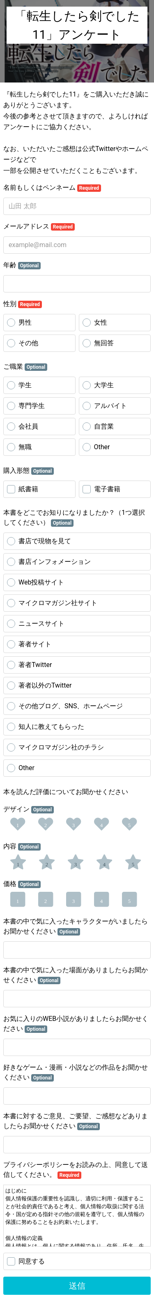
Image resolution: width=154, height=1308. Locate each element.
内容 (22, 846)
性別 (22, 304)
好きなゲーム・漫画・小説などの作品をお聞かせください (75, 1072)
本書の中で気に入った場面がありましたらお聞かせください (75, 975)
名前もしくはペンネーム (52, 188)
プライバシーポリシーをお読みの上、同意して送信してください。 (75, 1170)
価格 (22, 884)
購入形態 (28, 471)
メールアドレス (39, 226)
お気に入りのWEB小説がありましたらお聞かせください (75, 1024)
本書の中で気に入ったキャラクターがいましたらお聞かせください (75, 926)
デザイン (28, 809)
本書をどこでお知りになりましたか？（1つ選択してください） (74, 518)
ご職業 (25, 367)
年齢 (22, 265)
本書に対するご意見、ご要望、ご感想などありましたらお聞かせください (75, 1121)
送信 (77, 1286)
